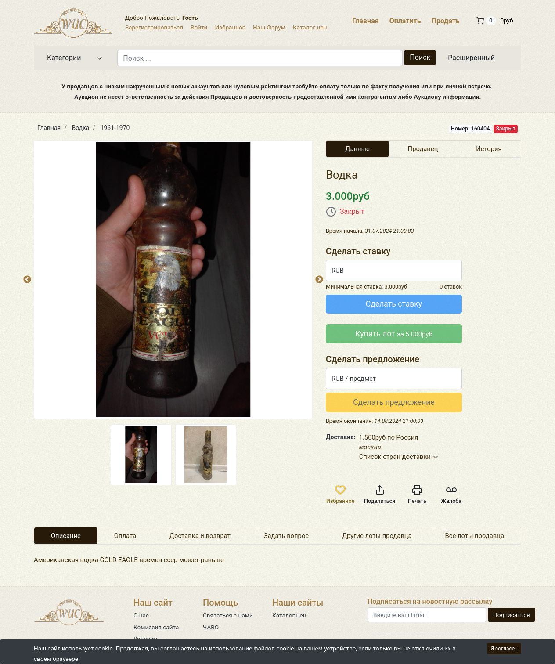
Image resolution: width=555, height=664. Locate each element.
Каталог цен (310, 27)
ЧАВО (211, 627)
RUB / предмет (354, 379)
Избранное (230, 27)
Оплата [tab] (125, 536)
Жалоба (451, 494)
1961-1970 (115, 127)
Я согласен (504, 649)
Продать (446, 21)
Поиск (420, 57)
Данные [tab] (357, 149)
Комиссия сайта (156, 627)
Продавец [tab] (423, 149)
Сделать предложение (394, 402)
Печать (417, 494)
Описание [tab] (66, 536)
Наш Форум (269, 27)
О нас (141, 615)
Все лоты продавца (475, 536)
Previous (27, 279)
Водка (81, 127)
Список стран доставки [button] (399, 457)
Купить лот (393, 333)
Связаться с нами (228, 615)
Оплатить (405, 21)
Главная (365, 21)
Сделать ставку (394, 304)
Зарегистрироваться (154, 27)
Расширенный (471, 58)
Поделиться (379, 494)
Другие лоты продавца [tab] (377, 536)
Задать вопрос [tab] (286, 536)
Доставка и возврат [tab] (200, 536)
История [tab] (489, 149)
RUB (338, 270)
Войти (199, 27)
